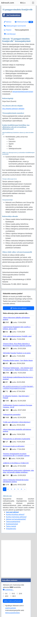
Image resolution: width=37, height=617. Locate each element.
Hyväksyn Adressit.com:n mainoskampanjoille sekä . (14, 609)
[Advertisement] (18, 558)
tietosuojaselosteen (12, 613)
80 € (14, 596)
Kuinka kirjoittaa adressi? (15, 514)
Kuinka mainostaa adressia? (16, 517)
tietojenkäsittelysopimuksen (22, 91)
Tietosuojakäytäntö (22, 30)
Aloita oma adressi (18, 308)
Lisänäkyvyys (10, 34)
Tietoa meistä (11, 526)
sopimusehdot (10, 608)
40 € (6, 596)
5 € (6, 593)
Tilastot (7, 30)
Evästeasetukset (12, 524)
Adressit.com (7, 2)
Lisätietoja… (8, 590)
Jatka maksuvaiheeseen (13, 601)
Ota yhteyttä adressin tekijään (13, 109)
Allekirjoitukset (24, 22)
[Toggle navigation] (33, 3)
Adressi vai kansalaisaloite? (16, 519)
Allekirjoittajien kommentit (15, 26)
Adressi (7, 22)
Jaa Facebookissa (11, 15)
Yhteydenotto (11, 529)
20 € (20, 593)
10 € (13, 593)
